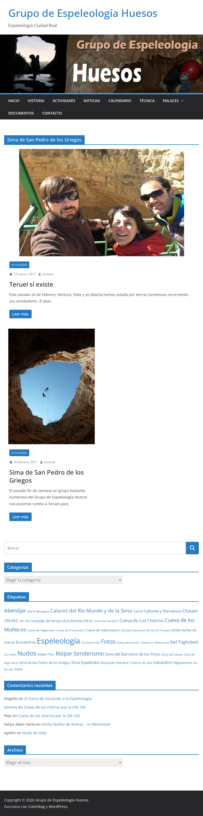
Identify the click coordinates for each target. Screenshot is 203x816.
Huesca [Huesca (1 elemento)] (145, 642)
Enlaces (171, 100)
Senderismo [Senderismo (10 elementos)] (89, 653)
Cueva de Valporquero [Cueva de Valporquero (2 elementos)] (102, 630)
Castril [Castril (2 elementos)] (138, 611)
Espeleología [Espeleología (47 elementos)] (58, 641)
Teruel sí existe (31, 284)
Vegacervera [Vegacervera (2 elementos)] (182, 662)
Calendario (119, 100)
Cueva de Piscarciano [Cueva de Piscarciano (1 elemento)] (70, 630)
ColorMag (36, 806)
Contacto (52, 113)
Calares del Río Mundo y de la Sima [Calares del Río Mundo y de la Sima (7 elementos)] (91, 610)
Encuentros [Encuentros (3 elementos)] (26, 642)
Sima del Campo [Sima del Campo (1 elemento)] (172, 654)
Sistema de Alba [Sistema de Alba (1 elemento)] (141, 663)
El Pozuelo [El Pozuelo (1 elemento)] (163, 630)
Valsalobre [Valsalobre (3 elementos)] (162, 662)
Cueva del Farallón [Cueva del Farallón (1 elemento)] (105, 621)
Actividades (64, 100)
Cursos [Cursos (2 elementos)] (126, 630)
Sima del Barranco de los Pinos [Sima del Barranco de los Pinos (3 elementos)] (132, 654)
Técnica (147, 100)
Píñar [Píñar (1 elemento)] (51, 654)
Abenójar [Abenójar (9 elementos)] (15, 610)
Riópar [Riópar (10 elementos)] (64, 653)
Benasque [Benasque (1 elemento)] (42, 611)
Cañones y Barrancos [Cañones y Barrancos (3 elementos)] (162, 610)
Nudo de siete (34, 732)
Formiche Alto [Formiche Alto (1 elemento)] (90, 642)
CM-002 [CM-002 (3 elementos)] (11, 620)
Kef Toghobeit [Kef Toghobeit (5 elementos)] (184, 642)
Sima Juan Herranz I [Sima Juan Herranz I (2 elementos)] (115, 662)
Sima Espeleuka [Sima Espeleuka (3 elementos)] (85, 662)
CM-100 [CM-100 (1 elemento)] (24, 621)
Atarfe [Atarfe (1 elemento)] (31, 611)
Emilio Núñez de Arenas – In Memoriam (76, 724)
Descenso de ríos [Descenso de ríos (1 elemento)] (144, 630)
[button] (181, 100)
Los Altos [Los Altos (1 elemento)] (10, 654)
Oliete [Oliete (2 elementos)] (41, 654)
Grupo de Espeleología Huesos (82, 13)
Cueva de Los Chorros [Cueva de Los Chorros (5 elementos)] (141, 620)
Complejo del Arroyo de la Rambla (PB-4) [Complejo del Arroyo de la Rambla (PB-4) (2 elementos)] (61, 620)
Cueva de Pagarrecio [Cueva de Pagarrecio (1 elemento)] (41, 630)
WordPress (58, 806)
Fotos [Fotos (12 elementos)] (108, 641)
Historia (36, 100)
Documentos (21, 113)
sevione (47, 274)
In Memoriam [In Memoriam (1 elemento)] (160, 642)
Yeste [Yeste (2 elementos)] (19, 669)
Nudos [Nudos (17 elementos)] (26, 653)
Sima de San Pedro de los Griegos (46, 476)
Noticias (92, 100)
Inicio (13, 100)
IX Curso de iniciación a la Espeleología (58, 698)
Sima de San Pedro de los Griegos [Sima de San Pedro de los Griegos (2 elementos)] (44, 662)
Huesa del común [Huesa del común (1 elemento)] (128, 642)
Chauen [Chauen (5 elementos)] (190, 611)
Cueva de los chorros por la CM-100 (54, 707)
